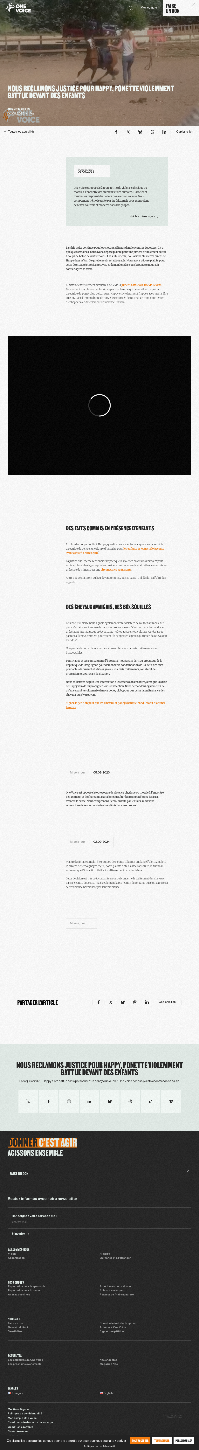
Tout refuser (161, 1440)
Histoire (105, 1254)
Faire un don (16, 1323)
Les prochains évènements (24, 1364)
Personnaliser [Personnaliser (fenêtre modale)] (183, 1440)
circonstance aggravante (116, 569)
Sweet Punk (174, 1417)
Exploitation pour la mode (24, 1291)
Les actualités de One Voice (25, 1360)
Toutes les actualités (19, 131)
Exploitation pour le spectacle (26, 1287)
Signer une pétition (112, 1331)
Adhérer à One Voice (113, 1327)
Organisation (16, 1258)
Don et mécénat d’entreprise (117, 1323)
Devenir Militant (18, 1327)
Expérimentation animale (115, 1287)
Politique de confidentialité (25, 1414)
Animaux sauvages (111, 1291)
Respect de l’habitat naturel (117, 1295)
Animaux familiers (19, 1295)
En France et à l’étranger (115, 1258)
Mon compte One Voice (22, 1418)
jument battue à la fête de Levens (141, 285)
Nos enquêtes (108, 1360)
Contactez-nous (18, 1432)
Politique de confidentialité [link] (99, 1446)
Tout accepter (140, 1440)
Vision (12, 1254)
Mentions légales (18, 1409)
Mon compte (149, 8)
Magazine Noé (109, 1364)
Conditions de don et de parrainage (30, 1423)
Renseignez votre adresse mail (34, 1216)
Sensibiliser (15, 1331)
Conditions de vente (20, 1427)
